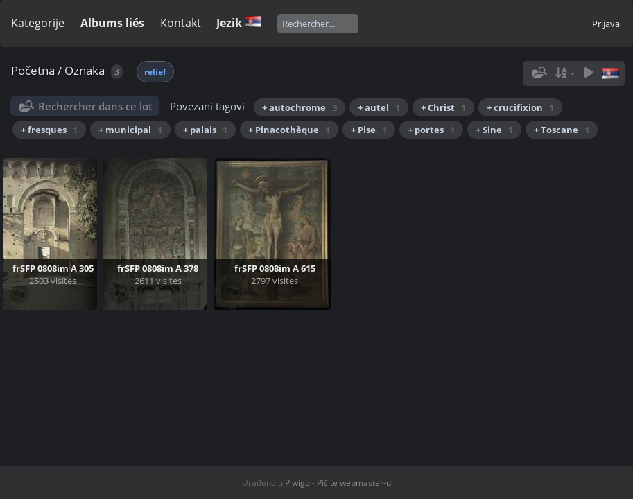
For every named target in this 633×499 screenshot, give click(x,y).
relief (155, 72)
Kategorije (37, 22)
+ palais (205, 129)
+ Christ (443, 107)
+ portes (431, 129)
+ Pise (369, 129)
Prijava (606, 23)
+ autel (379, 107)
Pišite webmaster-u (354, 483)
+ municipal (130, 129)
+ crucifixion (520, 107)
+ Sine (494, 129)
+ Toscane (561, 129)
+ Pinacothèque (289, 129)
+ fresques (49, 129)
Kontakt (180, 22)
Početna (33, 70)
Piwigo (297, 483)
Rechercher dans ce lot (95, 106)
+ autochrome (299, 107)
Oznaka (84, 70)
